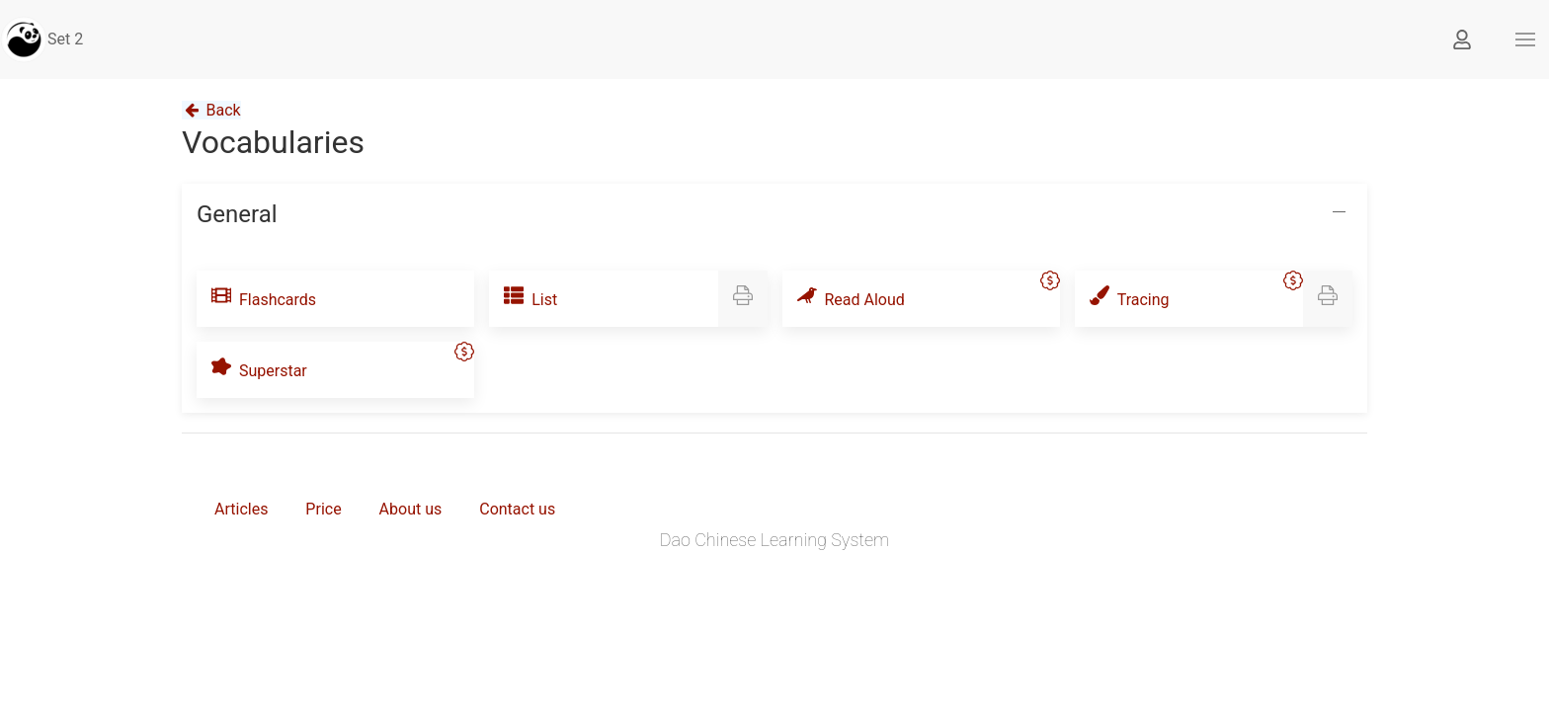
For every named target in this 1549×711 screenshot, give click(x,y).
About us (411, 509)
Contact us (517, 509)
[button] (1525, 39)
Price (323, 509)
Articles (241, 509)
